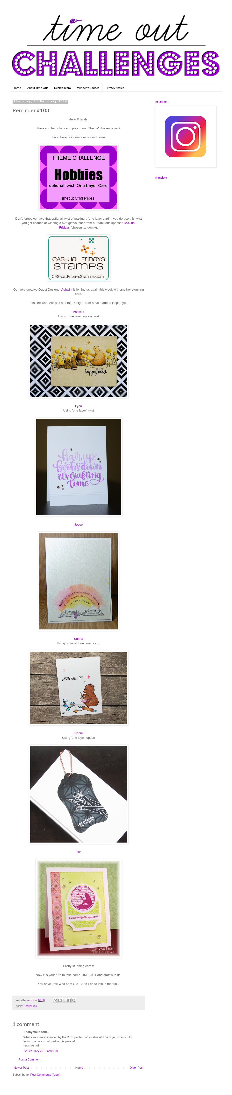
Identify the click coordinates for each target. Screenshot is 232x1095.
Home (17, 88)
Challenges (30, 1005)
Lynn (78, 406)
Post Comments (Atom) (45, 1074)
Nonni (78, 733)
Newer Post (21, 1067)
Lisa (78, 852)
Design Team (62, 88)
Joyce (78, 524)
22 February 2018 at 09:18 (40, 1051)
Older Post (136, 1067)
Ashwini (66, 289)
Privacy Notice (115, 88)
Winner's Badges (88, 88)
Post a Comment (29, 1059)
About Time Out (37, 88)
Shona (78, 639)
